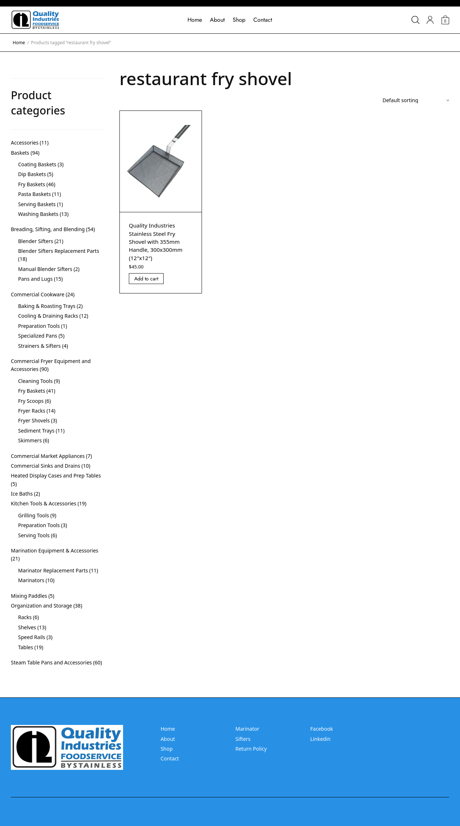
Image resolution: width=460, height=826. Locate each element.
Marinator (247, 728)
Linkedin (320, 738)
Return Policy (250, 748)
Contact (262, 20)
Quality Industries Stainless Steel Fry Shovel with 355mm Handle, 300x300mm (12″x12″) (157, 241)
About (217, 20)
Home (194, 20)
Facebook (321, 728)
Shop (239, 20)
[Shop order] (416, 100)
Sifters (242, 738)
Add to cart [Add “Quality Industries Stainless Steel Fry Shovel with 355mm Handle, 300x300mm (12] (146, 278)
